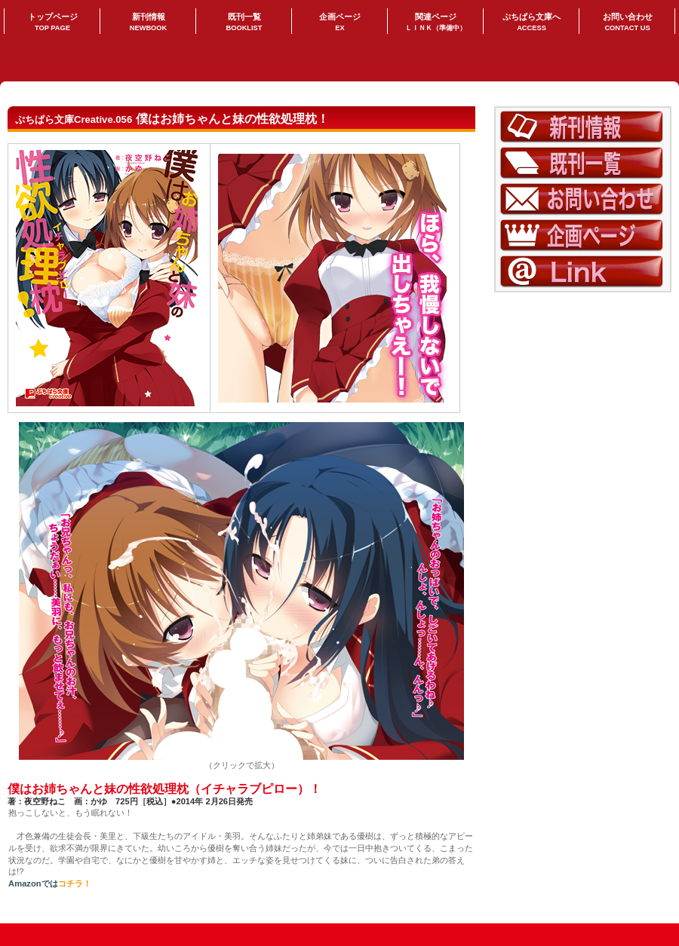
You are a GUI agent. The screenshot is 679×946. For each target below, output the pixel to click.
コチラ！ (74, 883)
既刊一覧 (583, 163)
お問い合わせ (583, 199)
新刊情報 (583, 127)
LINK (583, 272)
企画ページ (583, 236)
